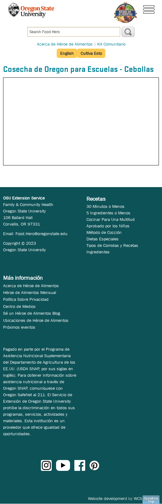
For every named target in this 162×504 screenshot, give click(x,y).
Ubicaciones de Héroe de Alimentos (35, 320)
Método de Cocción (104, 232)
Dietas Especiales (102, 239)
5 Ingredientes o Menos (108, 213)
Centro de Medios (19, 306)
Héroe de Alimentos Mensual (29, 292)
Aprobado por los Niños (107, 226)
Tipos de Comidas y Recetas (112, 245)
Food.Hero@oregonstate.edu (41, 233)
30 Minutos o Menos (105, 206)
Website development (107, 498)
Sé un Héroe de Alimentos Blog (31, 313)
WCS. (138, 498)
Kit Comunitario (111, 44)
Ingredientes (98, 252)
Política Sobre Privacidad (26, 299)
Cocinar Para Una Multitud (110, 219)
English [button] (67, 53)
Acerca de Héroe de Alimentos (65, 44)
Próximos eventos (19, 327)
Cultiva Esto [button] (91, 53)
